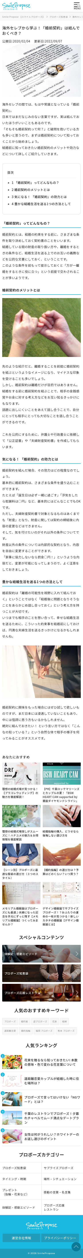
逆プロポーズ (40, 1021)
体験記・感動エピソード (20, 954)
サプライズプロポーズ (59, 1168)
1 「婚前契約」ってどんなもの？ (35, 182)
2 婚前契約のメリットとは (31, 189)
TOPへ (76, 1246)
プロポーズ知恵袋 (16, 973)
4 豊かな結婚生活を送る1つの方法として (41, 204)
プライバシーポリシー (60, 1238)
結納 (64, 1021)
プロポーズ (10, 1021)
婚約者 (24, 1021)
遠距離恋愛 (10, 1030)
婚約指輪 (25, 1030)
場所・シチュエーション (60, 1179)
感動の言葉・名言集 (57, 1192)
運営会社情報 (21, 1238)
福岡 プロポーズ (44, 1030)
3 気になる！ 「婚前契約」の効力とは (39, 197)
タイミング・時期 (14, 1179)
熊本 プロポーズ (66, 1030)
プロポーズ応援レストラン (22, 993)
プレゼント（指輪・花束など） (15, 1192)
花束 (54, 1021)
